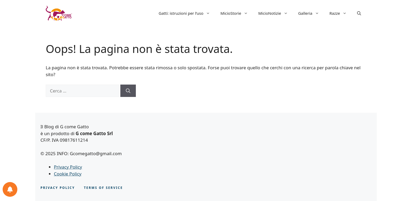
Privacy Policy (68, 167)
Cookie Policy (67, 174)
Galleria (311, 13)
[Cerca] (128, 91)
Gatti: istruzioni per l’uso (187, 13)
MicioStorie (236, 13)
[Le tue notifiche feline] (10, 189)
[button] (359, 13)
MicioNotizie (275, 13)
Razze (340, 13)
